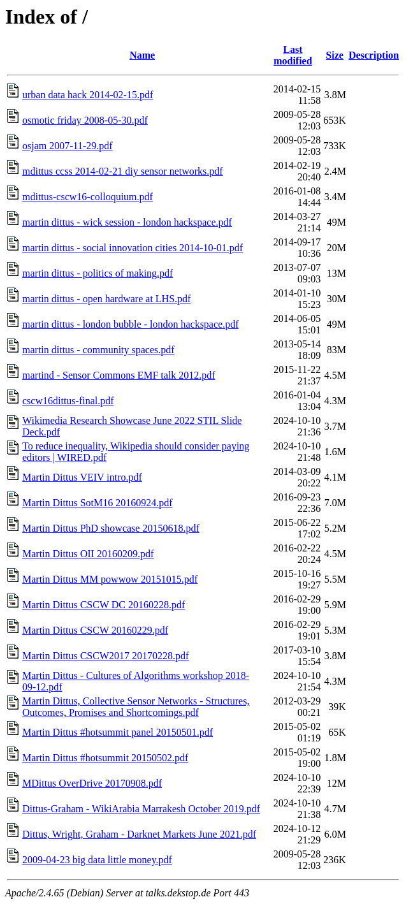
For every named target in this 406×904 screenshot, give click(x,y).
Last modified (292, 55)
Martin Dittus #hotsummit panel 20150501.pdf (117, 732)
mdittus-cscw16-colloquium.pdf (87, 196)
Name (142, 55)
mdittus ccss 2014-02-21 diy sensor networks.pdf (122, 171)
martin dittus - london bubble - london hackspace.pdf (130, 324)
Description (374, 55)
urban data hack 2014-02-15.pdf (87, 94)
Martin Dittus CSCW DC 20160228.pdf (103, 604)
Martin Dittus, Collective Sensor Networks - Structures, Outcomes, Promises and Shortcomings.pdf (135, 707)
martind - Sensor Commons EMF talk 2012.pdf (118, 375)
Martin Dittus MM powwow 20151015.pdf (110, 579)
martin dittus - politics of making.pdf (97, 273)
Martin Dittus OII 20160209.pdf (88, 553)
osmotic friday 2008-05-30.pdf (85, 120)
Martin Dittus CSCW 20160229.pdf (95, 630)
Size (335, 55)
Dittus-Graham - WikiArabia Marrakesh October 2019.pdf (141, 808)
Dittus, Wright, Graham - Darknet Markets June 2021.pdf (139, 834)
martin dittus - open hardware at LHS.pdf (106, 298)
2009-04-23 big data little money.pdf (97, 859)
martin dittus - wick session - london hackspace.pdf (127, 222)
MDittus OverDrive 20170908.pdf (92, 783)
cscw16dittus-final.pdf (68, 400)
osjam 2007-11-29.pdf (67, 145)
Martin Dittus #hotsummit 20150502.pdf (105, 757)
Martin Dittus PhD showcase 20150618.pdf (110, 528)
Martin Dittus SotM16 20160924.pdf (97, 502)
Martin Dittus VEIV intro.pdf (82, 477)
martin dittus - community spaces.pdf (98, 349)
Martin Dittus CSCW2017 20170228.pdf (105, 655)
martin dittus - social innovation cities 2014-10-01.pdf (132, 247)
